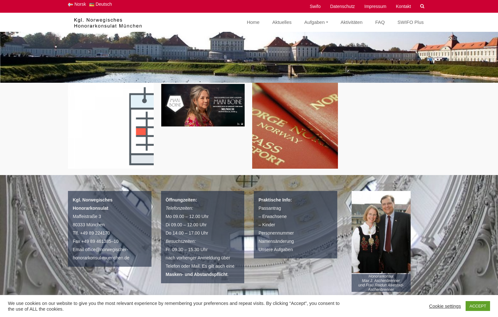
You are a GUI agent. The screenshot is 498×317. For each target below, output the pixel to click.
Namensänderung (276, 241)
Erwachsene (274, 216)
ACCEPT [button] (477, 306)
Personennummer (276, 233)
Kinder (268, 224)
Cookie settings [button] (445, 306)
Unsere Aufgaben (276, 249)
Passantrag (270, 208)
